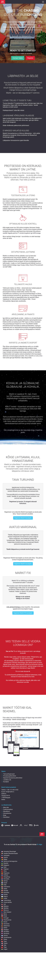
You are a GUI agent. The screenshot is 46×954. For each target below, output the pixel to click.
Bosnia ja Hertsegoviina (9, 861)
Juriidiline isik (6, 780)
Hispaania (5, 873)
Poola (4, 916)
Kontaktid (5, 781)
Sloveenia (5, 933)
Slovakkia (5, 931)
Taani (4, 941)
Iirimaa (4, 881)
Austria (4, 857)
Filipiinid (4, 869)
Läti (3, 904)
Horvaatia (5, 879)
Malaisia (4, 906)
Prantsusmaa (6, 920)
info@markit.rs (10, 791)
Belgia (4, 859)
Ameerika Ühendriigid (8, 851)
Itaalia (4, 888)
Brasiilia (4, 863)
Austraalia (5, 855)
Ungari (4, 949)
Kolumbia (5, 892)
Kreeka (4, 894)
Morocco (5, 910)
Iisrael (4, 882)
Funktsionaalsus (7, 809)
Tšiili (3, 945)
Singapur (5, 929)
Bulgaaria (5, 865)
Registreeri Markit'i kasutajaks (23, 518)
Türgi (3, 947)
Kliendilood (5, 811)
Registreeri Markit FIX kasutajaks (23, 613)
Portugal (4, 918)
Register (30, 58)
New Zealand (6, 912)
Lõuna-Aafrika (6, 902)
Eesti (3, 867)
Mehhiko (5, 908)
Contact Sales (18, 58)
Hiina (4, 871)
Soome (4, 935)
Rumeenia (5, 924)
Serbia (4, 927)
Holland (4, 875)
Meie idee (5, 807)
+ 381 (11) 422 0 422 (12, 789)
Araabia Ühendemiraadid (9, 853)
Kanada (4, 890)
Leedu (4, 898)
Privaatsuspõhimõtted (8, 776)
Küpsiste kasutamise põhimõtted (11, 778)
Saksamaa (5, 925)
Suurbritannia (6, 937)
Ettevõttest (5, 817)
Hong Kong (5, 877)
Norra (4, 914)
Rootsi (4, 922)
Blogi (3, 815)
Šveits (4, 939)
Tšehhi (4, 943)
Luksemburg (6, 900)
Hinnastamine (6, 813)
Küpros (4, 896)
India (3, 884)
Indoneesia (5, 886)
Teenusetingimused (8, 774)
